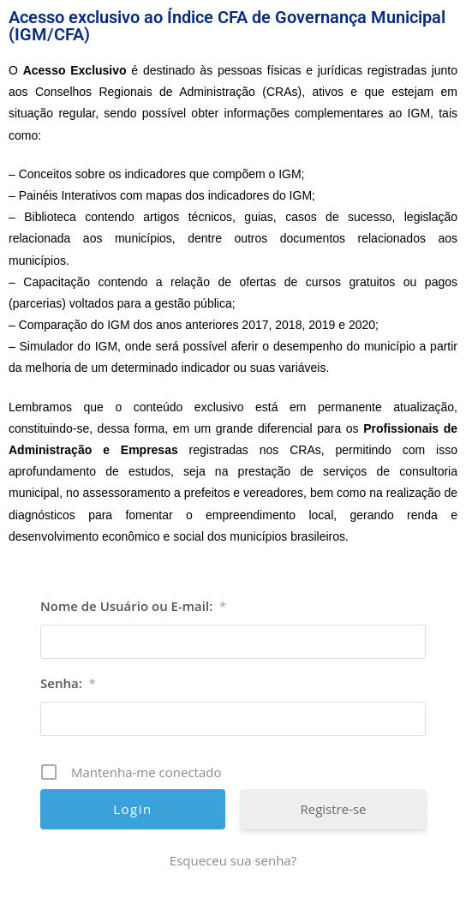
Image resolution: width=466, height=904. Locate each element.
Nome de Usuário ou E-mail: (133, 605)
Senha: (67, 682)
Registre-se (333, 808)
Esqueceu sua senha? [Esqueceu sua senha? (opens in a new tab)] (233, 860)
